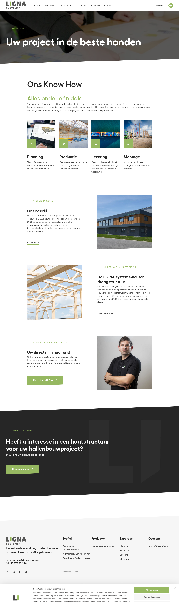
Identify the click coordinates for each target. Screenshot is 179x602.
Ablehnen (152, 586)
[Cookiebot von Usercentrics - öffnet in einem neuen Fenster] (16, 597)
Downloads (159, 5)
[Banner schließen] (175, 570)
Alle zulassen (152, 572)
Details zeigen (132, 597)
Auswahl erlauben (152, 579)
